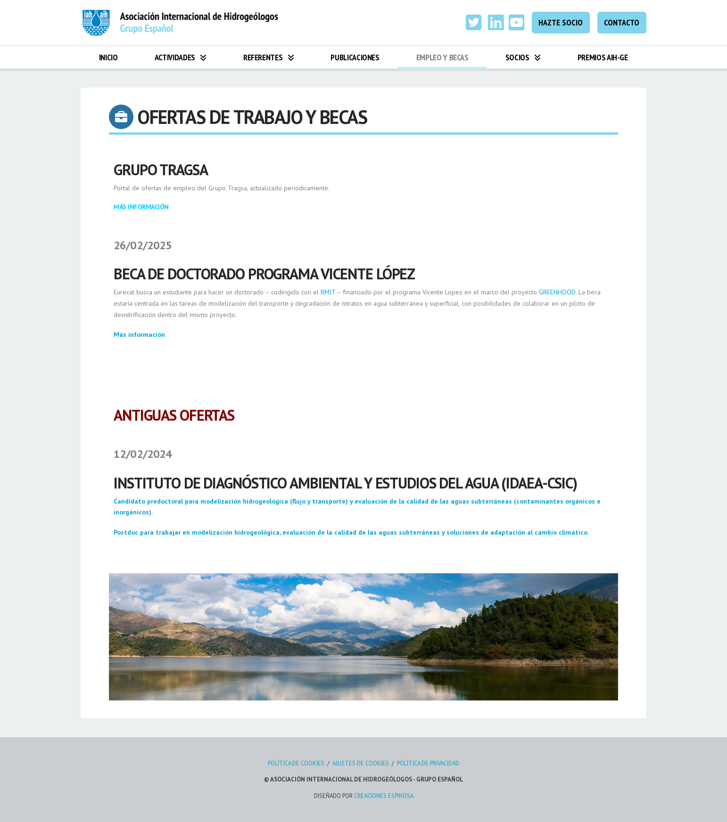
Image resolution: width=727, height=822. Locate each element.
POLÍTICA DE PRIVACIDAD (428, 763)
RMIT (328, 292)
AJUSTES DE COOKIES (360, 763)
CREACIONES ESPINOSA (383, 796)
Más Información (141, 207)
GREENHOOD (557, 292)
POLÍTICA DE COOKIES (296, 763)
